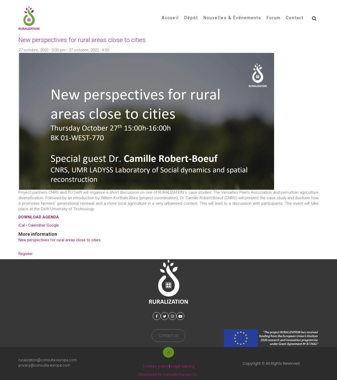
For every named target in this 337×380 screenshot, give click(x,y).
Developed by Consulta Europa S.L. (169, 374)
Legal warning (183, 366)
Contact (295, 17)
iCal (21, 225)
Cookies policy (155, 366)
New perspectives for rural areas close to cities (59, 240)
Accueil (170, 17)
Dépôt (191, 17)
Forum (273, 17)
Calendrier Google (43, 225)
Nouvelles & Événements (232, 17)
